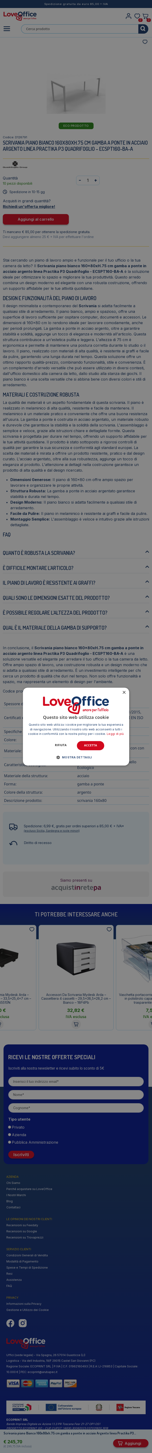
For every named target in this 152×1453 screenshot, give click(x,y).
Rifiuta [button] (61, 745)
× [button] (124, 692)
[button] (76, 757)
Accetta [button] (90, 746)
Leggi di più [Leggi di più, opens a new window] (115, 734)
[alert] (76, 726)
